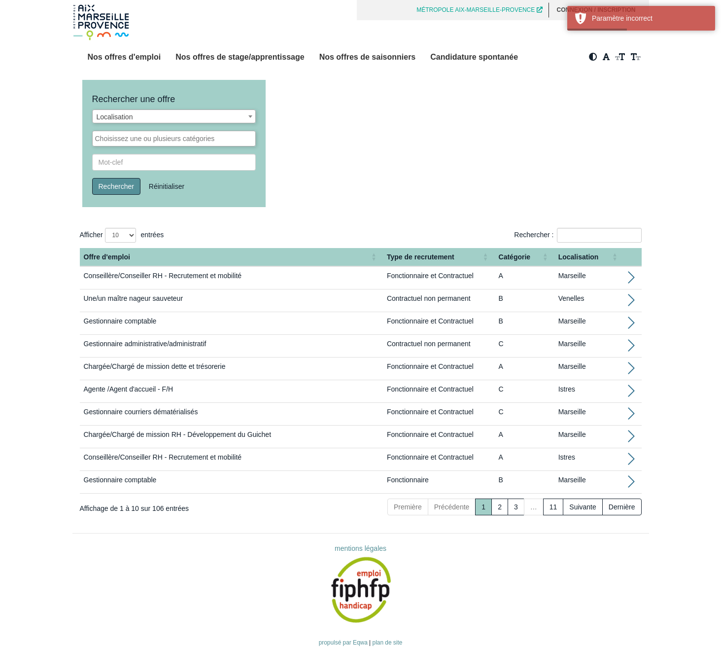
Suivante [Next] (582, 507)
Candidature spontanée (474, 57)
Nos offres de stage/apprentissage (239, 57)
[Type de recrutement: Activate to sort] (439, 257)
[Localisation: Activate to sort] (589, 257)
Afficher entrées (122, 235)
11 (553, 507)
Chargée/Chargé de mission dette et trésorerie (155, 366)
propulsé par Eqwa (344, 642)
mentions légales (360, 548)
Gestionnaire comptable (120, 321)
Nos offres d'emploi (124, 57)
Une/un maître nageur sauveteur (133, 298)
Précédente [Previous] (452, 507)
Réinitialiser (166, 186)
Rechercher (116, 186)
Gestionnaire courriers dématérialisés (141, 412)
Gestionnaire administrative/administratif (145, 344)
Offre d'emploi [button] (107, 257)
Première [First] (408, 507)
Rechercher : (533, 235)
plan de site (388, 642)
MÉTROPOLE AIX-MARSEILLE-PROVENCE (479, 9)
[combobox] (174, 116)
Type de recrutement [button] (420, 257)
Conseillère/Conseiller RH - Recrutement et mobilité (163, 276)
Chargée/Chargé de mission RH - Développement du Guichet (178, 434)
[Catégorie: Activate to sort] (524, 257)
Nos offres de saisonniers (367, 57)
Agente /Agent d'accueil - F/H (128, 389)
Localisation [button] (578, 257)
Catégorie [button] (515, 257)
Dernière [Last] (622, 507)
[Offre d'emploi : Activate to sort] (231, 257)
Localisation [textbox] (115, 117)
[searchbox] (174, 139)
